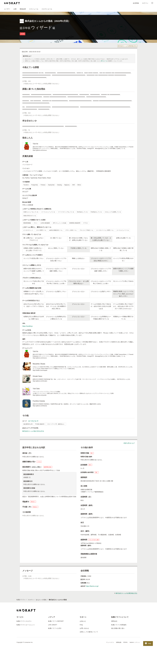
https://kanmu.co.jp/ (92, 586)
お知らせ (83, 621)
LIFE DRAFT (52, 625)
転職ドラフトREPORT (56, 621)
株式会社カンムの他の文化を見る (33, 431)
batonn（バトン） (135, 642)
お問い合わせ (84, 628)
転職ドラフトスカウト (24, 621)
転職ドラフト (21, 600)
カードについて (33, 421)
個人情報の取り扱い (118, 628)
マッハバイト (110, 642)
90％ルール (104, 61)
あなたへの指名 (41, 600)
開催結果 (23, 9)
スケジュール (33, 9)
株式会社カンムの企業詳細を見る (127, 46)
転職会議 (118, 642)
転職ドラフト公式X (54, 628)
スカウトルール (47, 9)
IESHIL (125, 642)
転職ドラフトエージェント (26, 625)
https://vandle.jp (27, 326)
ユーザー (7, 9)
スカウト (31, 600)
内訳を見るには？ (129, 443)
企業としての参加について (89, 632)
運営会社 (114, 621)
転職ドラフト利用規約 (118, 625)
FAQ (81, 625)
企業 (15, 9)
